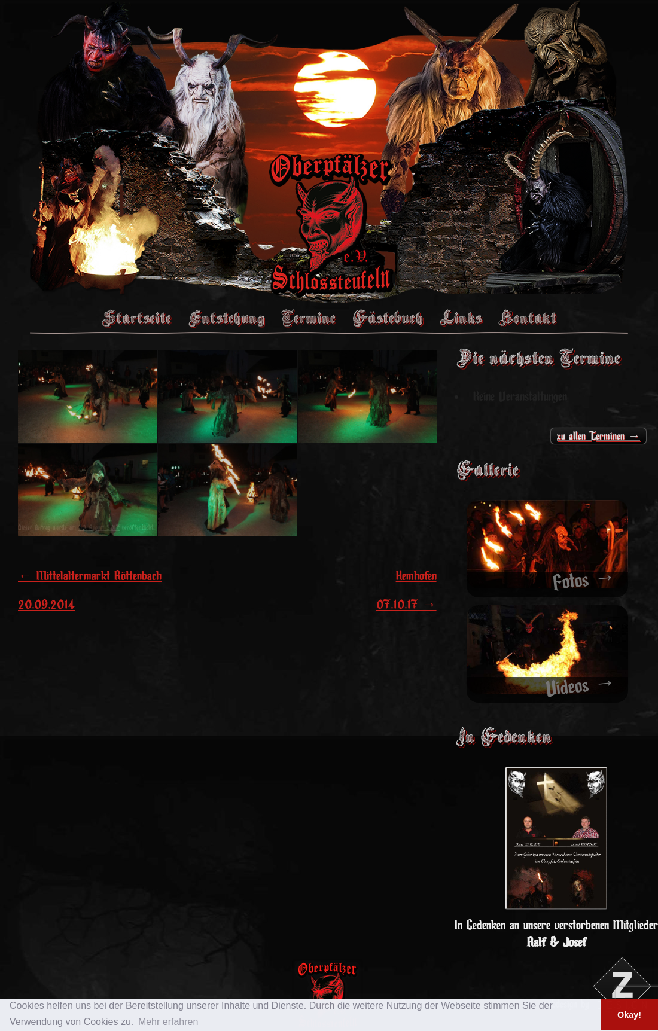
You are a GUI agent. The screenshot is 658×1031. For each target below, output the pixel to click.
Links (461, 317)
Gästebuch (387, 317)
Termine (308, 317)
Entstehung (226, 317)
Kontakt (527, 317)
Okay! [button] (629, 1015)
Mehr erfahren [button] (168, 1022)
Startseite (136, 317)
